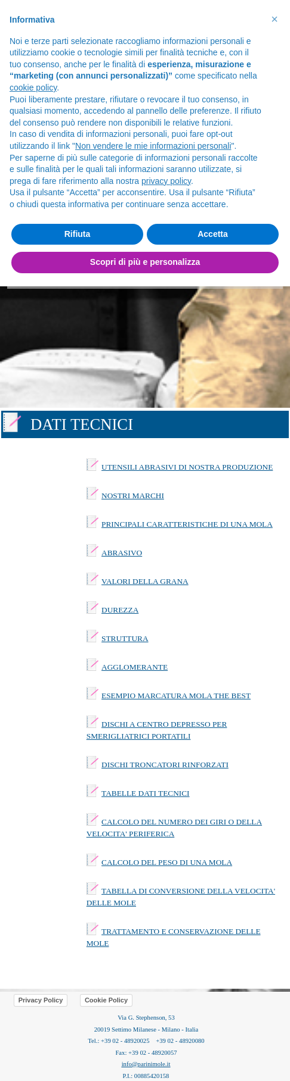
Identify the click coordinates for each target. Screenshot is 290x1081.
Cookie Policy (106, 1000)
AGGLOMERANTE (134, 667)
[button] (274, 19)
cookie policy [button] (33, 87)
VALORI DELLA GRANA (145, 581)
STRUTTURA (125, 638)
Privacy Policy (40, 1000)
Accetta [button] (213, 234)
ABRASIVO (121, 552)
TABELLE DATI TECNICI (145, 793)
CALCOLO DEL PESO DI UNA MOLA (166, 862)
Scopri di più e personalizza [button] (145, 262)
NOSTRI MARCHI (132, 495)
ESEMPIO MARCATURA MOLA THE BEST (176, 695)
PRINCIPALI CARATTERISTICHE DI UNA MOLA (187, 524)
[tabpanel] (145, 424)
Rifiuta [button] (77, 234)
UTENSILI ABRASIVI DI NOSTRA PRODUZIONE (187, 467)
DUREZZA (119, 609)
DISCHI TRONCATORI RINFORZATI (165, 764)
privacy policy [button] (166, 181)
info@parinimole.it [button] (146, 1064)
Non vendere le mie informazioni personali (153, 146)
